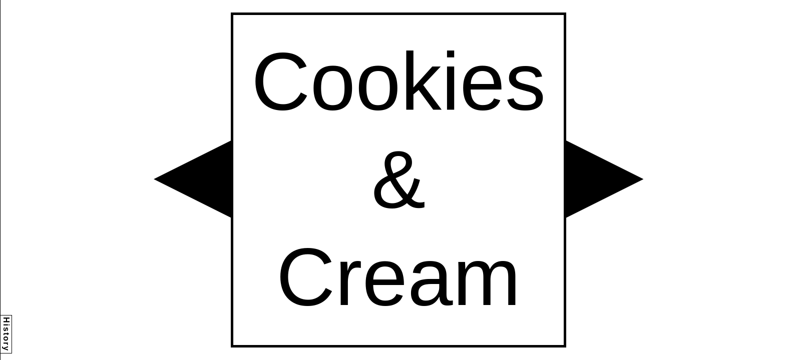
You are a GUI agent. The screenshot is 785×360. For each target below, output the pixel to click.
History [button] (6, 334)
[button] (192, 179)
